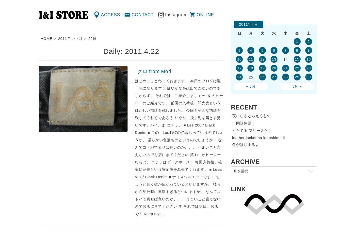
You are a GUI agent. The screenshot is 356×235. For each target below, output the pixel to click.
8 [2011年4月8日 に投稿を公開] (297, 50)
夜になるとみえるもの (251, 116)
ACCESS (110, 14)
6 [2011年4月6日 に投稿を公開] (274, 50)
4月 (80, 38)
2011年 (64, 38)
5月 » (297, 86)
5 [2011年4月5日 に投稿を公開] (262, 50)
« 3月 (251, 86)
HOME (46, 38)
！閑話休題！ (243, 123)
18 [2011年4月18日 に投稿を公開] (251, 68)
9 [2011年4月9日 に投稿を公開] (308, 50)
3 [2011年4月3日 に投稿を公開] (239, 50)
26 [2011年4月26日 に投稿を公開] (262, 77)
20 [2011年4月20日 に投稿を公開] (274, 68)
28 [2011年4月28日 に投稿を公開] (285, 77)
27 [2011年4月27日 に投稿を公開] (274, 77)
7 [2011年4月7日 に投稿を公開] (285, 50)
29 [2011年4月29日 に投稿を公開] (297, 77)
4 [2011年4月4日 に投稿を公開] (251, 50)
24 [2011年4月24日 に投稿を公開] (239, 77)
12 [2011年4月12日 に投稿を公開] (262, 59)
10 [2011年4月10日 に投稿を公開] (239, 59)
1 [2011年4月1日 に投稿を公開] (297, 41)
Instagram (175, 14)
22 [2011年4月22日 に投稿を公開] (297, 68)
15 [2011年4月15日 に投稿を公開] (297, 59)
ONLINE (205, 14)
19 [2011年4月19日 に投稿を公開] (262, 68)
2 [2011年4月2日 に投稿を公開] (308, 41)
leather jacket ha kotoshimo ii (258, 138)
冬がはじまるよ (245, 144)
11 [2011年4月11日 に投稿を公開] (251, 59)
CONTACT (142, 14)
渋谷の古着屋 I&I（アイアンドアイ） (63, 15)
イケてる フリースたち (252, 130)
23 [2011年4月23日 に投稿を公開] (308, 68)
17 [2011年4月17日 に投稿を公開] (239, 68)
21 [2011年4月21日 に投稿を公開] (285, 68)
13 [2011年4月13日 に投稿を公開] (274, 59)
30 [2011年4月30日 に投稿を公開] (308, 77)
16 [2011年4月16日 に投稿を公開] (308, 59)
